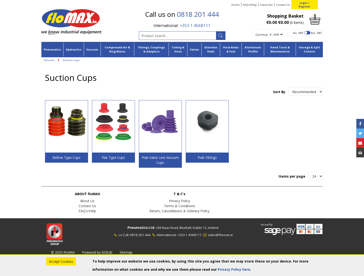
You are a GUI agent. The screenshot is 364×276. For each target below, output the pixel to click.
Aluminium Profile (253, 49)
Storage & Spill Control (309, 49)
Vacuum (92, 49)
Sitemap (126, 252)
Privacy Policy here (234, 269)
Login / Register (304, 4)
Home (235, 4)
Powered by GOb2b (97, 252)
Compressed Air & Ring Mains (117, 49)
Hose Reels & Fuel (231, 49)
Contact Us (283, 4)
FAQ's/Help (250, 4)
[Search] (220, 36)
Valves (194, 49)
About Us (87, 201)
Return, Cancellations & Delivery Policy (179, 211)
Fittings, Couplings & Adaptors (151, 49)
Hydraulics (73, 49)
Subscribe (266, 4)
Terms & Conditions (179, 206)
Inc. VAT (298, 33)
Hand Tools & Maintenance (280, 49)
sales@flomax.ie (217, 235)
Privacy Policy (179, 201)
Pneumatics (52, 49)
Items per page (292, 176)
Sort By (279, 92)
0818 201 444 (198, 14)
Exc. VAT (316, 33)
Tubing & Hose (178, 49)
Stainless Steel (210, 49)
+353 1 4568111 (195, 25)
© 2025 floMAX (63, 252)
